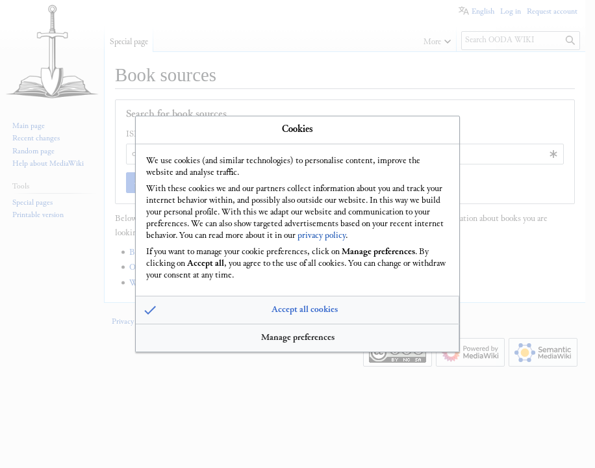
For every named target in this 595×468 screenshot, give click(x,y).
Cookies (297, 129)
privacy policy (322, 234)
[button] (297, 310)
